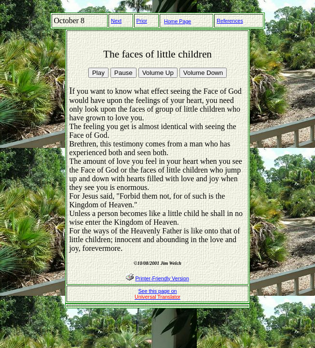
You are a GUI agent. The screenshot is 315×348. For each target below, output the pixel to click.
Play (98, 72)
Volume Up (158, 72)
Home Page (177, 21)
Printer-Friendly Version (162, 278)
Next (116, 21)
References (230, 21)
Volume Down (203, 72)
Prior (142, 21)
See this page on (157, 294)
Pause (123, 72)
